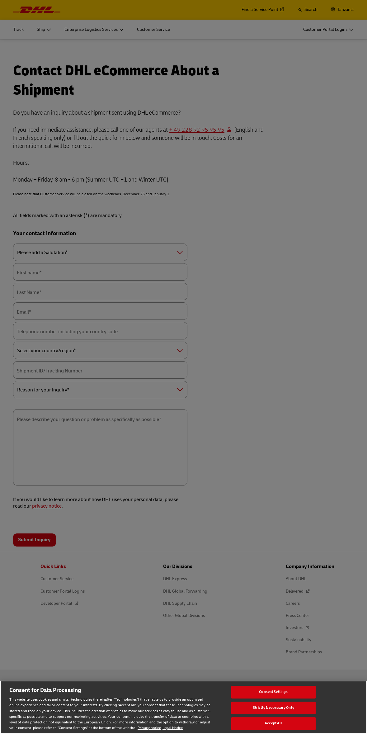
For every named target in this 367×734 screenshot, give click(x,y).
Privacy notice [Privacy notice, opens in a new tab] (149, 728)
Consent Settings (273, 691)
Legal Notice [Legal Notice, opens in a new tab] (172, 728)
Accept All (273, 723)
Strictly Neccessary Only (273, 707)
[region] (183, 707)
